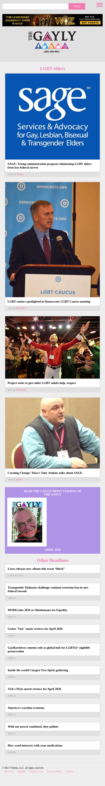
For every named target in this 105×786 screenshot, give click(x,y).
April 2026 (53, 549)
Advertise (9, 771)
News (20, 174)
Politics (21, 308)
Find (76, 6)
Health (21, 390)
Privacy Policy (54, 771)
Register (22, 771)
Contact (69, 771)
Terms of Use (36, 771)
